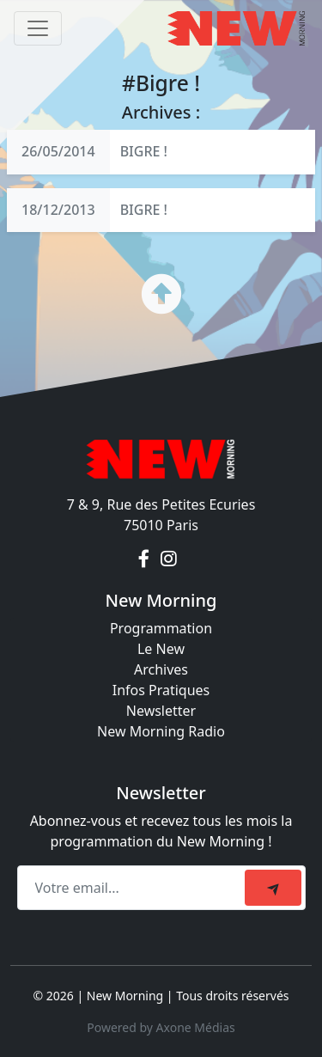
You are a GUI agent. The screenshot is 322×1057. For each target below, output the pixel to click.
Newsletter (161, 710)
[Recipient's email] (133, 888)
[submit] (273, 888)
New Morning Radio (161, 731)
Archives (161, 669)
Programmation (161, 628)
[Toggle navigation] (38, 28)
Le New (161, 648)
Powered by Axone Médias (160, 1027)
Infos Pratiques (161, 690)
